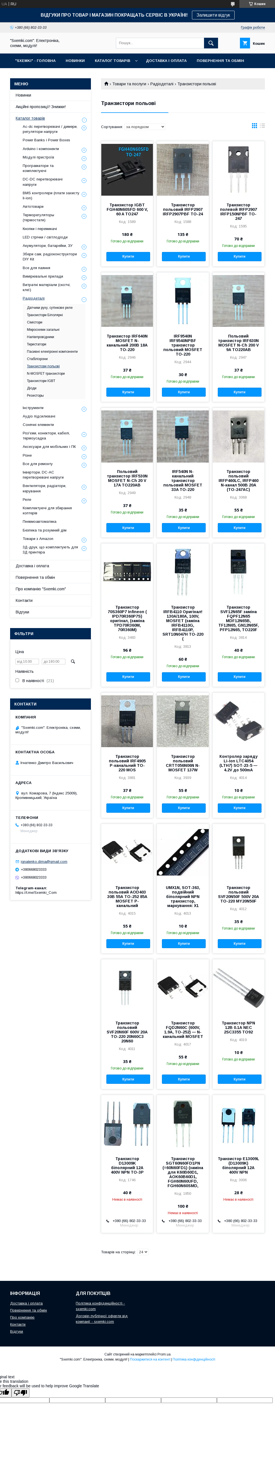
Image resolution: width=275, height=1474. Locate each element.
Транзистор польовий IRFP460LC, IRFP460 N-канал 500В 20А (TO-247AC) (238, 480)
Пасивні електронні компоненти (52, 352)
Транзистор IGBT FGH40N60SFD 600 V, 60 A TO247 (127, 209)
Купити (128, 256)
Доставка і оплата (32, 566)
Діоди (31, 388)
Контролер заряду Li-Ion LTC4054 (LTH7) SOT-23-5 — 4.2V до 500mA (238, 763)
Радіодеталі (161, 84)
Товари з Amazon (38, 539)
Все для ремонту (38, 464)
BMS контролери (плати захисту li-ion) (51, 195)
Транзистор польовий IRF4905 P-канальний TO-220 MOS (127, 763)
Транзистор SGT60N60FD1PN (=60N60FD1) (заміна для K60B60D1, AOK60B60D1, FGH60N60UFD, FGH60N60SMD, (182, 1172)
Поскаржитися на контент (150, 1359)
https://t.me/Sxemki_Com (36, 892)
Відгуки (22, 612)
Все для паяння (36, 268)
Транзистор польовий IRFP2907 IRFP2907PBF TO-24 (183, 209)
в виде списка (262, 127)
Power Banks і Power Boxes (46, 140)
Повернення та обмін (35, 577)
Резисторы (35, 395)
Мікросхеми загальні (43, 330)
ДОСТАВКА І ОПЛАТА (166, 61)
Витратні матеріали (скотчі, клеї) (46, 287)
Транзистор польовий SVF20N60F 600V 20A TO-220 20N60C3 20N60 (127, 1032)
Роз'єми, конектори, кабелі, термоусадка (46, 435)
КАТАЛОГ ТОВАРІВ (112, 61)
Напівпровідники (40, 337)
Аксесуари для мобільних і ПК (49, 447)
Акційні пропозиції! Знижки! (41, 106)
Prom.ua (164, 1354)
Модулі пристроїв (38, 157)
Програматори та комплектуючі (38, 168)
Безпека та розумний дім (45, 530)
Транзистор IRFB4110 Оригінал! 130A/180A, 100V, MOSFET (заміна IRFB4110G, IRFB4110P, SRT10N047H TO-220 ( (182, 623)
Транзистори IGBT (41, 381)
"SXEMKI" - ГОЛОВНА (35, 61)
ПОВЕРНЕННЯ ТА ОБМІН (220, 61)
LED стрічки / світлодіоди (45, 237)
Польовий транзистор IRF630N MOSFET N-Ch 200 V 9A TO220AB (238, 343)
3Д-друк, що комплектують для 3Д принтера (50, 549)
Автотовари (33, 206)
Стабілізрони (37, 359)
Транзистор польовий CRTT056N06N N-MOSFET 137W (183, 763)
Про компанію (22, 1317)
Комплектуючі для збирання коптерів (47, 510)
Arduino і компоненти (41, 149)
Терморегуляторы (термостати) (38, 217)
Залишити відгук (213, 15)
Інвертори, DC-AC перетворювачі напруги (43, 474)
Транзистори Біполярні (45, 315)
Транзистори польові (43, 366)
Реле (27, 499)
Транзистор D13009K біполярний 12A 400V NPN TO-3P (127, 1165)
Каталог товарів (30, 118)
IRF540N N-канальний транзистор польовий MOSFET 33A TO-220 (182, 480)
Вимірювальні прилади (43, 276)
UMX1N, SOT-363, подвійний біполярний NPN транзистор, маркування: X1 (183, 896)
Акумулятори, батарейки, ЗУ (47, 246)
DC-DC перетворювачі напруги (43, 181)
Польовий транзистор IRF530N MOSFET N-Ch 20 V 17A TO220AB (127, 478)
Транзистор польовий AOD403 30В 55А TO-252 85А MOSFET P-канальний (127, 896)
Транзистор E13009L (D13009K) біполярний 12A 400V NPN (238, 1165)
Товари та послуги (129, 84)
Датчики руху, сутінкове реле (50, 308)
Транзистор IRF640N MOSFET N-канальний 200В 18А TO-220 (127, 343)
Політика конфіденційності (194, 1359)
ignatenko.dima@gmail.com (44, 861)
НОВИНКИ (75, 61)
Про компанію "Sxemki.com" (41, 589)
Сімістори (34, 322)
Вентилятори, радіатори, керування (44, 488)
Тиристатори (36, 344)
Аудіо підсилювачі (39, 416)
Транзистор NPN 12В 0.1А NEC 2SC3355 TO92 (238, 1027)
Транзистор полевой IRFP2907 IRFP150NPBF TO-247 (238, 212)
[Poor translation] (20, 1392)
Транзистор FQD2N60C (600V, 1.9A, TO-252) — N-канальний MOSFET (183, 1030)
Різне (27, 455)
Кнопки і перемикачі (40, 229)
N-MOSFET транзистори (46, 374)
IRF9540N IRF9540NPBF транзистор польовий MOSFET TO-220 (182, 345)
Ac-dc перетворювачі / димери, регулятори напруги (50, 129)
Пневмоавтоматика (39, 521)
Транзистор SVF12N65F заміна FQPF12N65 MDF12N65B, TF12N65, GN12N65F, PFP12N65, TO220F (238, 618)
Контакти (24, 600)
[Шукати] (211, 43)
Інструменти (33, 408)
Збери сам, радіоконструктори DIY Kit (50, 256)
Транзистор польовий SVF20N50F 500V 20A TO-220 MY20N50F (238, 894)
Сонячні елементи (38, 425)
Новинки (23, 95)
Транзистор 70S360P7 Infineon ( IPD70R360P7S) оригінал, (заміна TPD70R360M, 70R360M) (127, 618)
